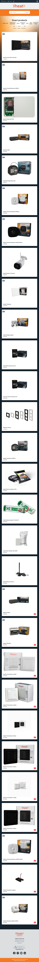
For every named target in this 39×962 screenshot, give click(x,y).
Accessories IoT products (22, 23)
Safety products (30, 23)
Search (27, 12)
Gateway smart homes (35, 23)
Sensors (4, 23)
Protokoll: (15, 28)
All (1, 23)
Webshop (4, 1)
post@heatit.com (21, 947)
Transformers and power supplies (12, 23)
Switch (27, 23)
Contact (10, 1)
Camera (18, 23)
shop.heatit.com (19, 949)
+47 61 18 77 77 (20, 946)
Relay (7, 23)
